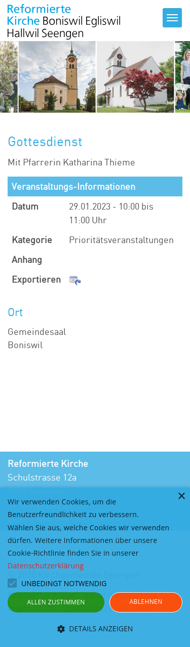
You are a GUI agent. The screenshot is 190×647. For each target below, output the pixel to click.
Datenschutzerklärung (46, 565)
